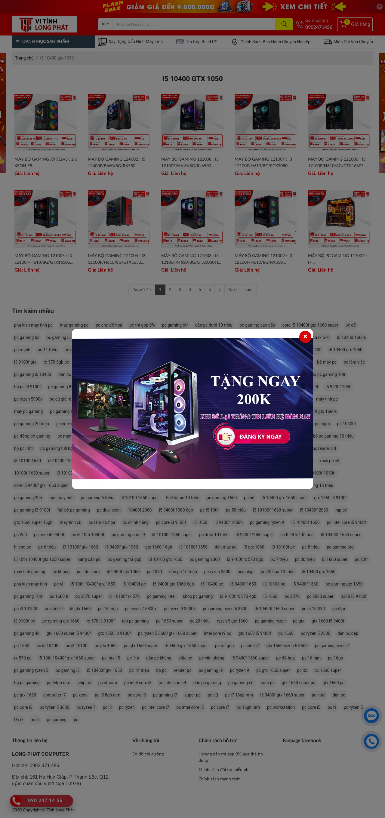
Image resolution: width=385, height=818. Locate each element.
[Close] (305, 337)
